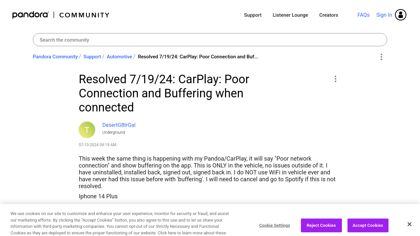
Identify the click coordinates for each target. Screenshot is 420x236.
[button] (335, 78)
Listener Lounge (290, 15)
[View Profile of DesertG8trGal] (119, 125)
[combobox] (210, 39)
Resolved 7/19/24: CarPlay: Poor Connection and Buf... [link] (198, 57)
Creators (328, 15)
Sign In (384, 15)
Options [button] (381, 57)
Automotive (119, 57)
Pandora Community (61, 15)
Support (253, 15)
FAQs (363, 15)
